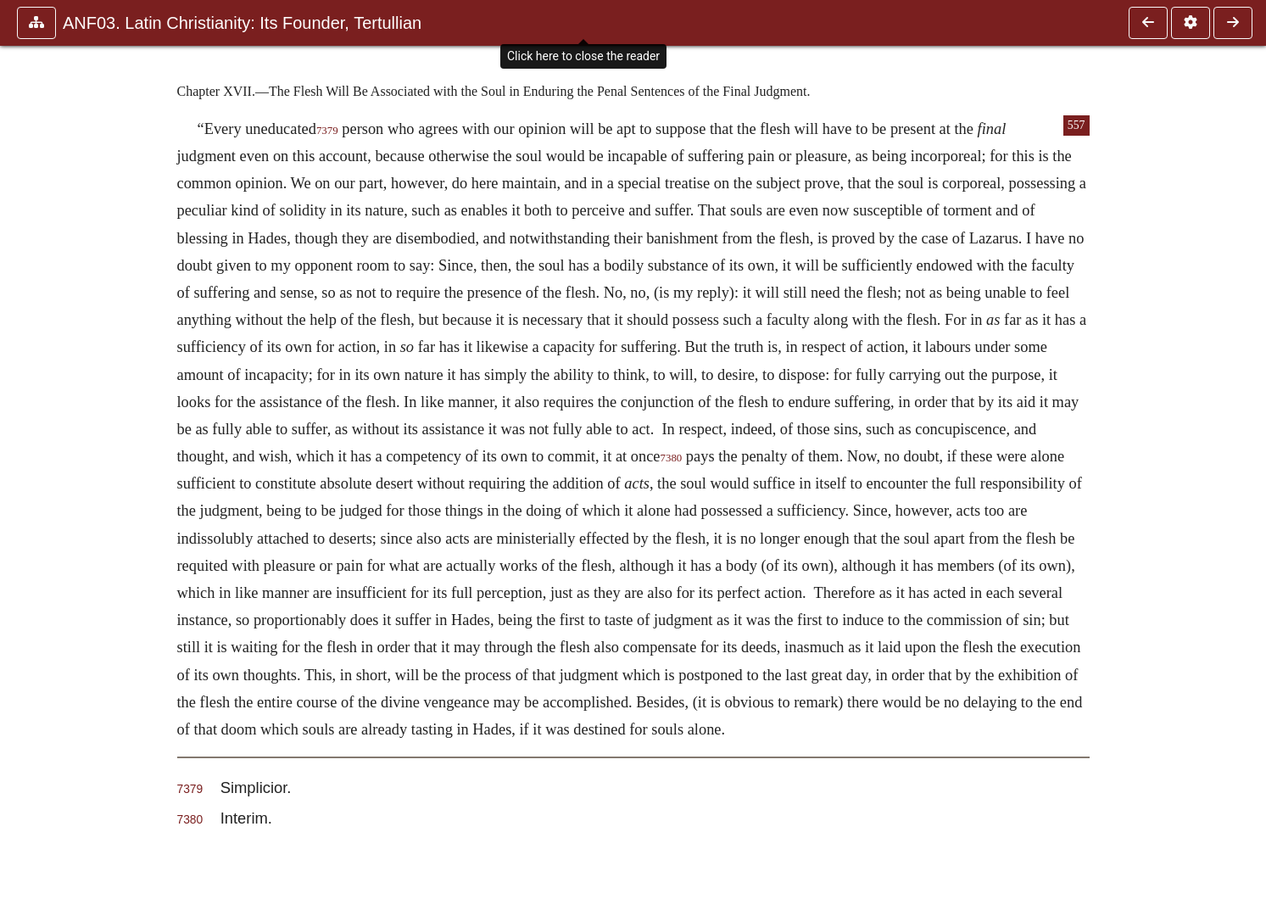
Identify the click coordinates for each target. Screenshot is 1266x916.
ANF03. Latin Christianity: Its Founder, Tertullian (242, 23)
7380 (672, 458)
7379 (327, 131)
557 (1076, 125)
